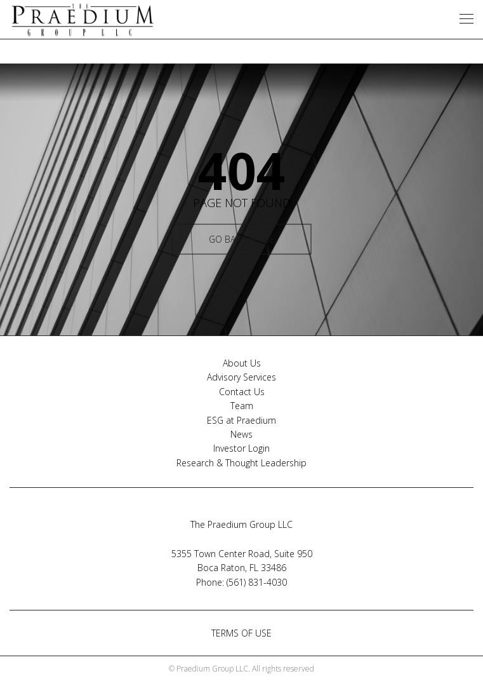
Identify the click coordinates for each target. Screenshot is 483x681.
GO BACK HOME (242, 239)
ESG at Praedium (241, 420)
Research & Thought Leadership (241, 463)
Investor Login (241, 448)
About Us (242, 363)
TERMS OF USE (241, 633)
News (241, 434)
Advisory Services (241, 377)
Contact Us (242, 392)
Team (241, 406)
